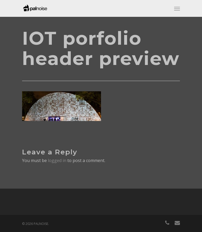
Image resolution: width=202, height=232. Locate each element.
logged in (57, 160)
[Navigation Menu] (177, 8)
